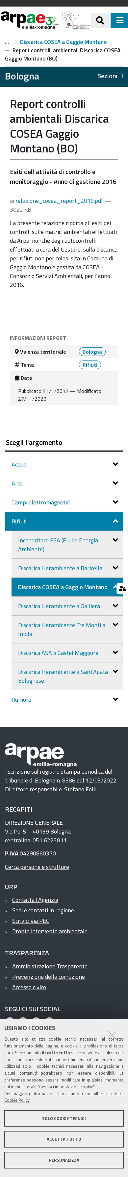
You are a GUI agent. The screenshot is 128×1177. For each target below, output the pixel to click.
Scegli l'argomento (34, 442)
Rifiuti (7, 42)
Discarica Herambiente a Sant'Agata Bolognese (63, 676)
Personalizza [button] (64, 1160)
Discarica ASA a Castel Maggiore (59, 652)
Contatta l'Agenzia (35, 899)
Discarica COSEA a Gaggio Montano (63, 42)
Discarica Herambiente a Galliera (59, 606)
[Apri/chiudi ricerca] (100, 20)
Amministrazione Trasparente (50, 966)
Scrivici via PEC (30, 920)
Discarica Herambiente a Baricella (61, 568)
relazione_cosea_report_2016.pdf (57, 200)
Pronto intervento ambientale (50, 931)
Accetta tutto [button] (64, 1139)
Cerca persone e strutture (37, 866)
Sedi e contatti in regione (43, 910)
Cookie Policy (17, 1100)
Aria (17, 483)
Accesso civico (29, 987)
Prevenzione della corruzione (48, 976)
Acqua (20, 464)
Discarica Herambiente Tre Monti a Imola (61, 629)
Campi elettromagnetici (42, 502)
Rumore (22, 699)
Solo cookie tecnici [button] (64, 1118)
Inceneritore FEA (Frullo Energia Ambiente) (58, 544)
